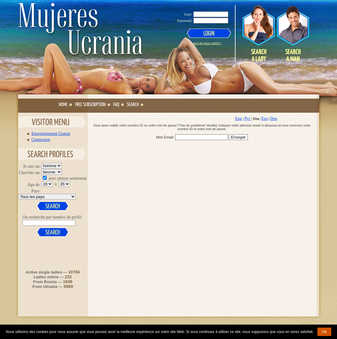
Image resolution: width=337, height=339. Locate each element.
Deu (273, 118)
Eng (238, 118)
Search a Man (292, 33)
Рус (247, 118)
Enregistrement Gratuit (51, 133)
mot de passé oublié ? (207, 43)
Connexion (41, 139)
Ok (324, 332)
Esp (264, 118)
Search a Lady (258, 33)
